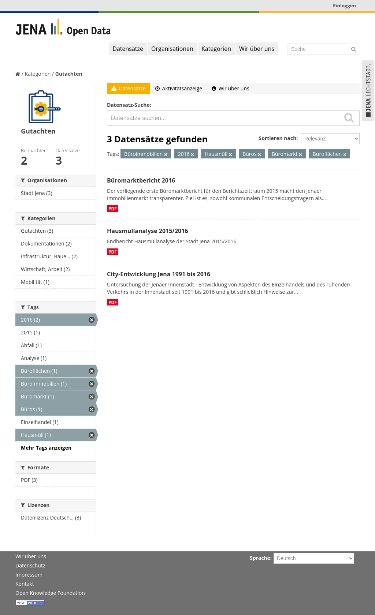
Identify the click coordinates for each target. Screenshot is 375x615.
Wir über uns (256, 49)
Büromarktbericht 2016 (141, 180)
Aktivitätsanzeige (178, 88)
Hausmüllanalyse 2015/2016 (147, 231)
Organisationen (172, 49)
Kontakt (24, 583)
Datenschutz (30, 565)
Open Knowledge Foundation (50, 592)
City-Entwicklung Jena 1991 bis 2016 (158, 274)
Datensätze (127, 49)
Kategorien (216, 49)
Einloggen (344, 5)
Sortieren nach (277, 138)
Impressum (28, 574)
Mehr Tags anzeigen (46, 447)
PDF (112, 208)
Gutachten (68, 73)
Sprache (260, 557)
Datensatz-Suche (128, 104)
